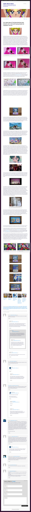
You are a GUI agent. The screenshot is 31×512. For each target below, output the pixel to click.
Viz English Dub (23, 308)
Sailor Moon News (14, 0)
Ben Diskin (26, 306)
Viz (20, 308)
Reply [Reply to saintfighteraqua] (10, 398)
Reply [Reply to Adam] (11, 337)
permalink (7, 309)
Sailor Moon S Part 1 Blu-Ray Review (5, 299)
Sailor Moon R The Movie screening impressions (10, 299)
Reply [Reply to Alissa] (9, 467)
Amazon (18, 229)
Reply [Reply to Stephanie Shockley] (9, 461)
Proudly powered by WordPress (15, 509)
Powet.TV (2, 0)
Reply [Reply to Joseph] (10, 371)
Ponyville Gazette (10, 0)
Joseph (13, 481)
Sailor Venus (4, 308)
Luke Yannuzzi (10, 385)
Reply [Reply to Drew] (9, 364)
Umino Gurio (18, 308)
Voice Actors (16, 306)
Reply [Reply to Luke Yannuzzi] (9, 389)
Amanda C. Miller (22, 306)
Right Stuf (7, 230)
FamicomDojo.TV (6, 0)
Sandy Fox (7, 308)
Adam (26, 308)
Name (6, 486)
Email (6, 490)
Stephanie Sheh (11, 308)
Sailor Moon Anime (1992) (11, 306)
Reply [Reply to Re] (9, 477)
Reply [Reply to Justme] (9, 318)
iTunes (5, 231)
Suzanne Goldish (15, 308)
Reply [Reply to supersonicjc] (9, 443)
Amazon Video (8, 231)
